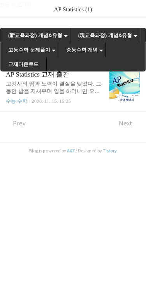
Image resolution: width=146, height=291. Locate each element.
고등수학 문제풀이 (29, 50)
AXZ (71, 151)
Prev (16, 123)
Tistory (110, 151)
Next (129, 123)
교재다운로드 (23, 64)
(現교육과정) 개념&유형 (105, 35)
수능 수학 (16, 101)
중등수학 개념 (82, 50)
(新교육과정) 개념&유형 (35, 35)
